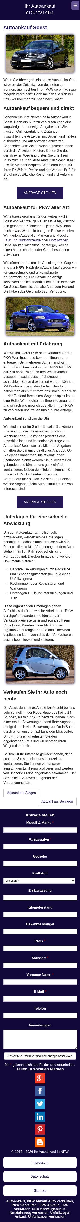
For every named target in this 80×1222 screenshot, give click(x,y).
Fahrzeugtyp (39, 839)
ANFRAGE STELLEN (40, 193)
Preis (39, 941)
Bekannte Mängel (40, 924)
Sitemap (40, 1190)
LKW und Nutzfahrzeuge (22, 240)
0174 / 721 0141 (40, 13)
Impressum (40, 1162)
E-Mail (39, 991)
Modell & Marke (38, 823)
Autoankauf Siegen (21, 793)
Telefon (40, 1008)
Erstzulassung (40, 890)
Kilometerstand (40, 907)
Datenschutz (40, 1176)
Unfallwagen (58, 240)
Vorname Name (39, 975)
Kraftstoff (40, 873)
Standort (39, 958)
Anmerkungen (40, 1025)
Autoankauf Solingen (57, 801)
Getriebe (40, 856)
